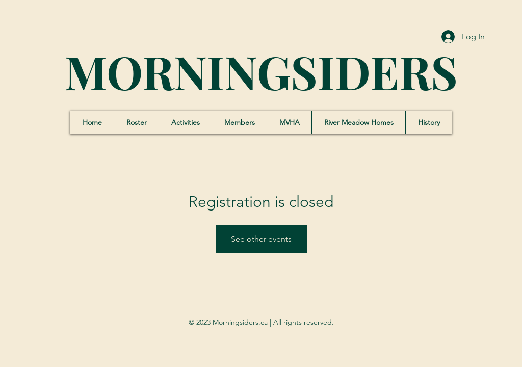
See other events (261, 239)
